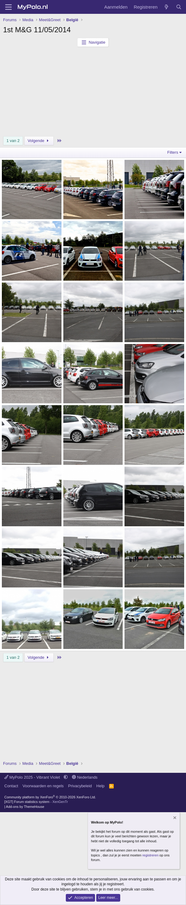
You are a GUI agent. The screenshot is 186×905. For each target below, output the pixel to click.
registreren (150, 855)
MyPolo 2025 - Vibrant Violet (32, 777)
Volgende (39, 140)
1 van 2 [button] (13, 140)
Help (100, 786)
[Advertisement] (93, 93)
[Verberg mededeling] (174, 818)
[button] (65, 777)
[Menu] (8, 7)
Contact (11, 786)
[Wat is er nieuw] (166, 7)
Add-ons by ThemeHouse (25, 806)
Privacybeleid (80, 786)
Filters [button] (172, 152)
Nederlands (84, 777)
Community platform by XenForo (50, 797)
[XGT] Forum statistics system (36, 802)
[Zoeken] (179, 7)
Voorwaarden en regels (43, 786)
